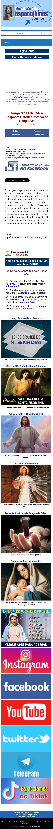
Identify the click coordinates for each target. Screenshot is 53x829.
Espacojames (34, 826)
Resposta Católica (38, 158)
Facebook (38, 131)
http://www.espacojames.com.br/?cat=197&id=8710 (27, 153)
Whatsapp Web (38, 135)
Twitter (15, 131)
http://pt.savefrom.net (13, 99)
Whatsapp (16, 135)
